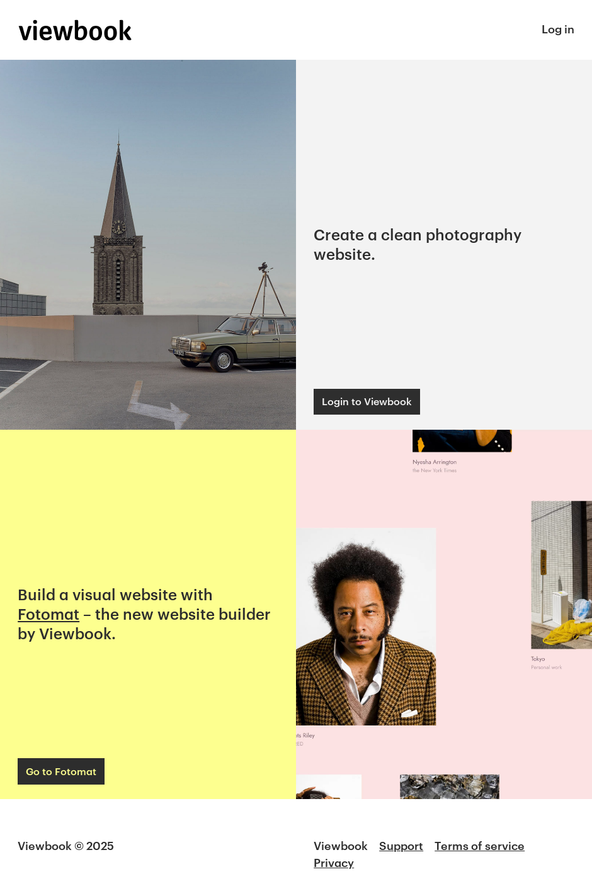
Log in (558, 29)
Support (401, 846)
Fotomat (48, 614)
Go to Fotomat (61, 771)
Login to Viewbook (367, 401)
